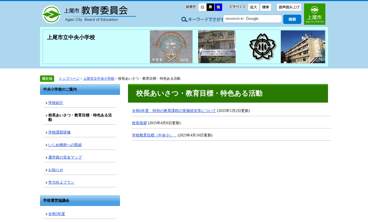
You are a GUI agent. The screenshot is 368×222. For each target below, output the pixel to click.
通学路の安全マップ (65, 157)
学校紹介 (55, 102)
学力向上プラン (61, 182)
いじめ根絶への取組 (65, 145)
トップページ (69, 78)
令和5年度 (56, 214)
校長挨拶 (139, 123)
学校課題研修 (59, 132)
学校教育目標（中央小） (154, 135)
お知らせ (55, 170)
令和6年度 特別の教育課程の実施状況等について (174, 110)
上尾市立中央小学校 (71, 37)
